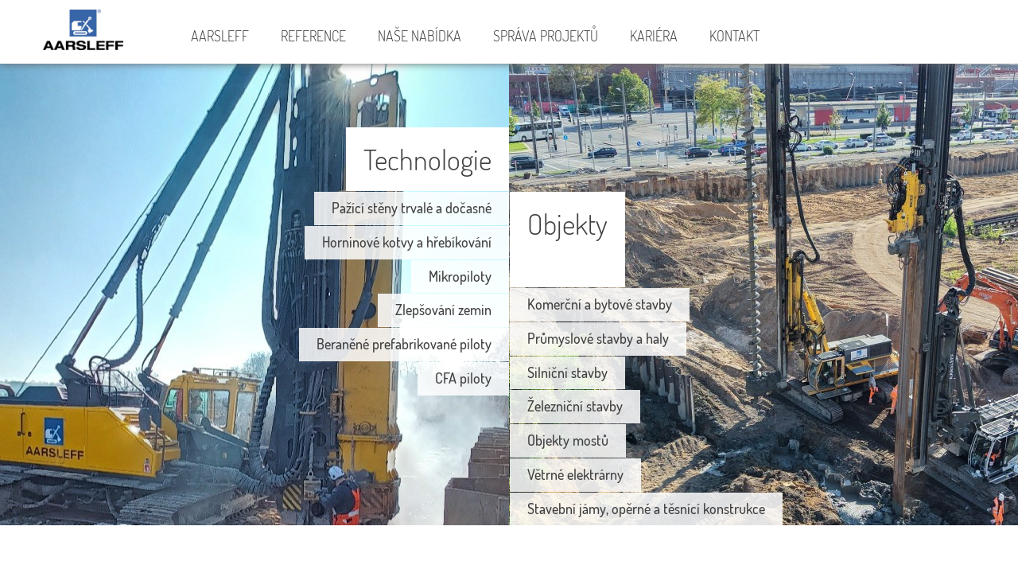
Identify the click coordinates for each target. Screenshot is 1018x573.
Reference (313, 36)
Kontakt (734, 36)
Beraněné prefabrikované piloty (404, 344)
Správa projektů (545, 36)
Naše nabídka (419, 36)
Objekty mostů (567, 440)
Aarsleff (87, 32)
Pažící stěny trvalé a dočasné (412, 207)
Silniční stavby (567, 372)
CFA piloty (463, 378)
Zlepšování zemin (443, 309)
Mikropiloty (460, 276)
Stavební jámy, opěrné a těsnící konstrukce (646, 508)
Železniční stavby (575, 406)
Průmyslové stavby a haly (598, 338)
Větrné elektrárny (575, 474)
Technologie (427, 159)
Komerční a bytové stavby (599, 304)
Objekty (567, 223)
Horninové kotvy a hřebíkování (407, 242)
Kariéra (654, 36)
